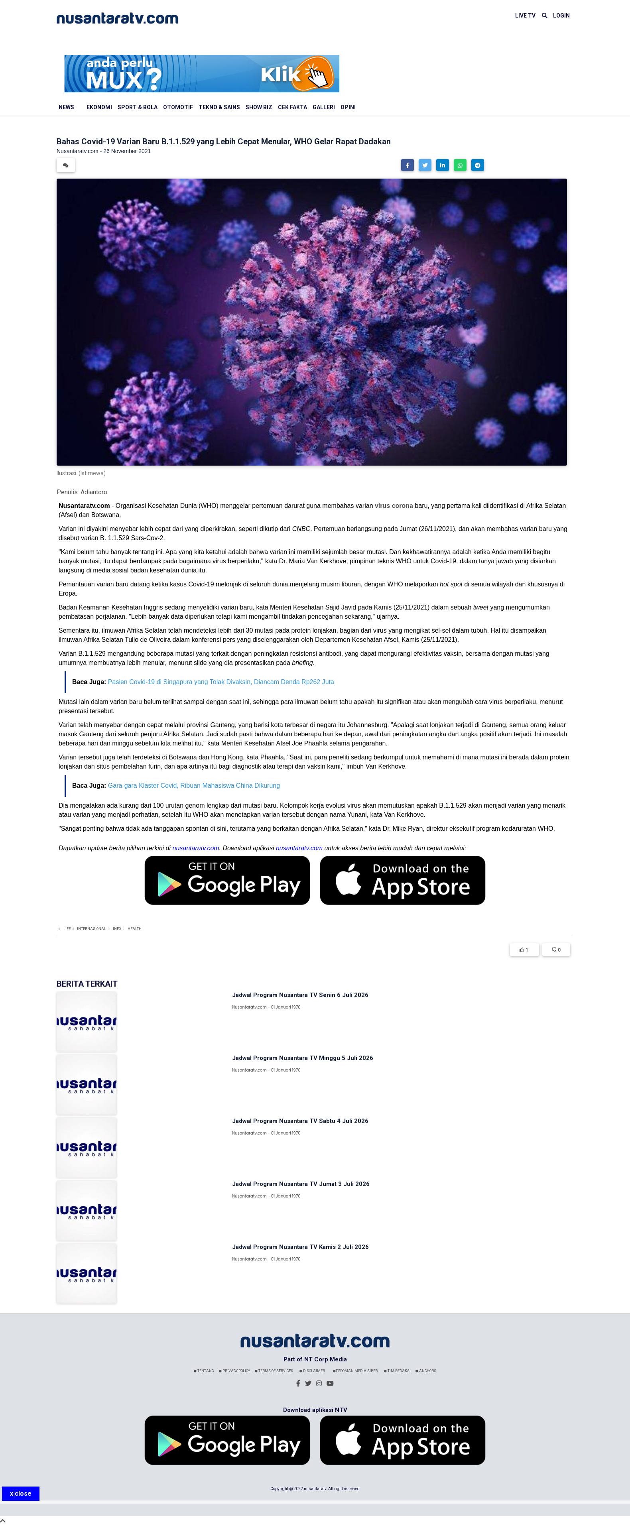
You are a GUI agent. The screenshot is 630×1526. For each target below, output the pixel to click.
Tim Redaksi (397, 1371)
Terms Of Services (274, 1371)
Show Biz (259, 107)
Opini (348, 107)
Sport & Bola (138, 107)
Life (67, 929)
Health (135, 929)
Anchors (425, 1371)
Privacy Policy (234, 1371)
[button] (407, 165)
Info (117, 929)
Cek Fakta (292, 107)
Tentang (204, 1371)
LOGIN (561, 15)
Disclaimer (312, 1371)
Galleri (324, 107)
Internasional (91, 929)
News (66, 107)
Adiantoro (94, 492)
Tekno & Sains (219, 107)
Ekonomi (99, 107)
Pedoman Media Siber (355, 1371)
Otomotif (178, 107)
